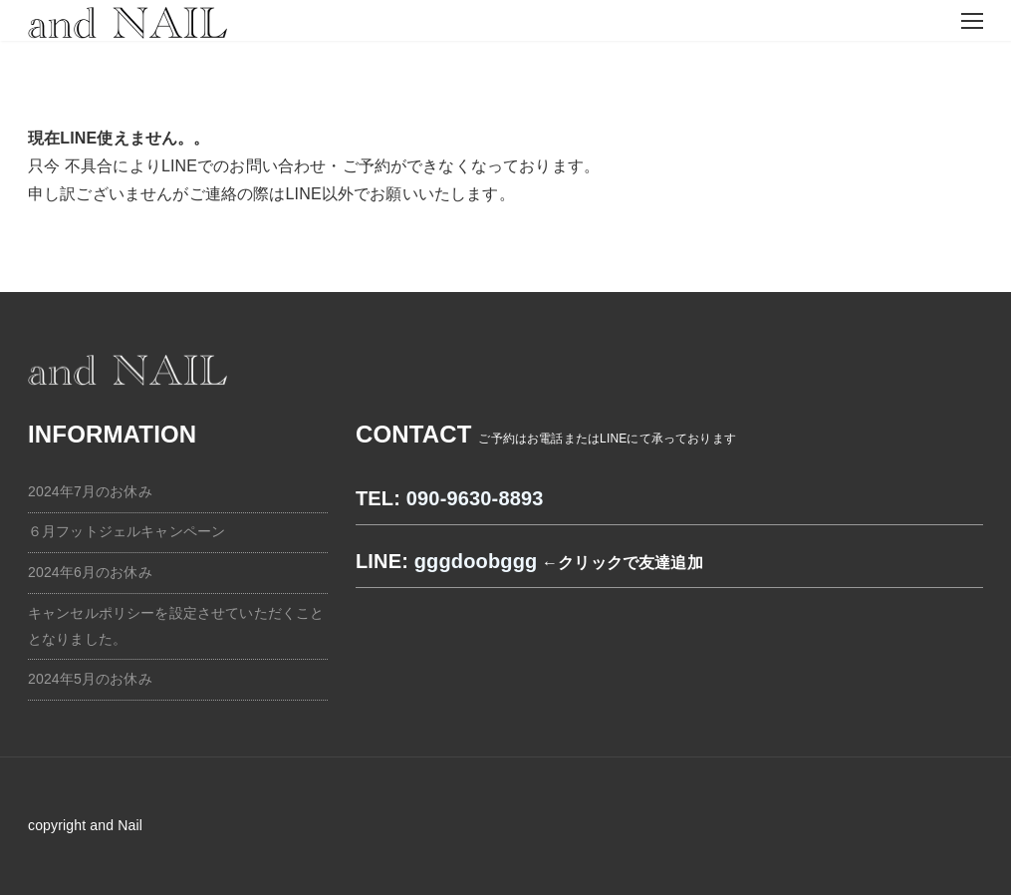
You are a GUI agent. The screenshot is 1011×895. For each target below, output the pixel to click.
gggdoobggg (476, 561)
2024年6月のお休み (90, 572)
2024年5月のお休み (90, 679)
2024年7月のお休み (90, 491)
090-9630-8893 (475, 498)
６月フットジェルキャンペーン (126, 531)
